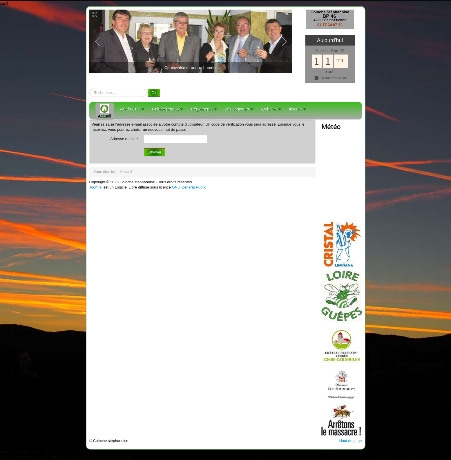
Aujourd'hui (330, 40)
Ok (153, 92)
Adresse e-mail (124, 139)
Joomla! (96, 187)
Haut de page (350, 441)
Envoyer (155, 152)
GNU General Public (189, 187)
